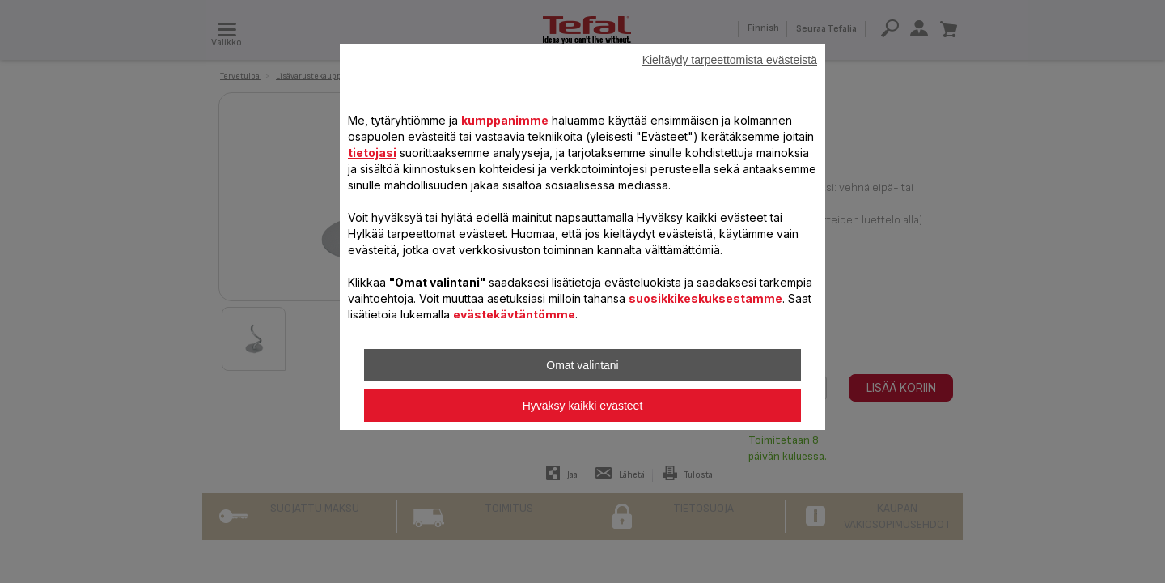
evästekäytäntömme (514, 314)
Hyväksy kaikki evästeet (583, 405)
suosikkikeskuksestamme (705, 298)
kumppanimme (505, 120)
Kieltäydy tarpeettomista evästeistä (729, 59)
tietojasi (372, 153)
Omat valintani (582, 365)
